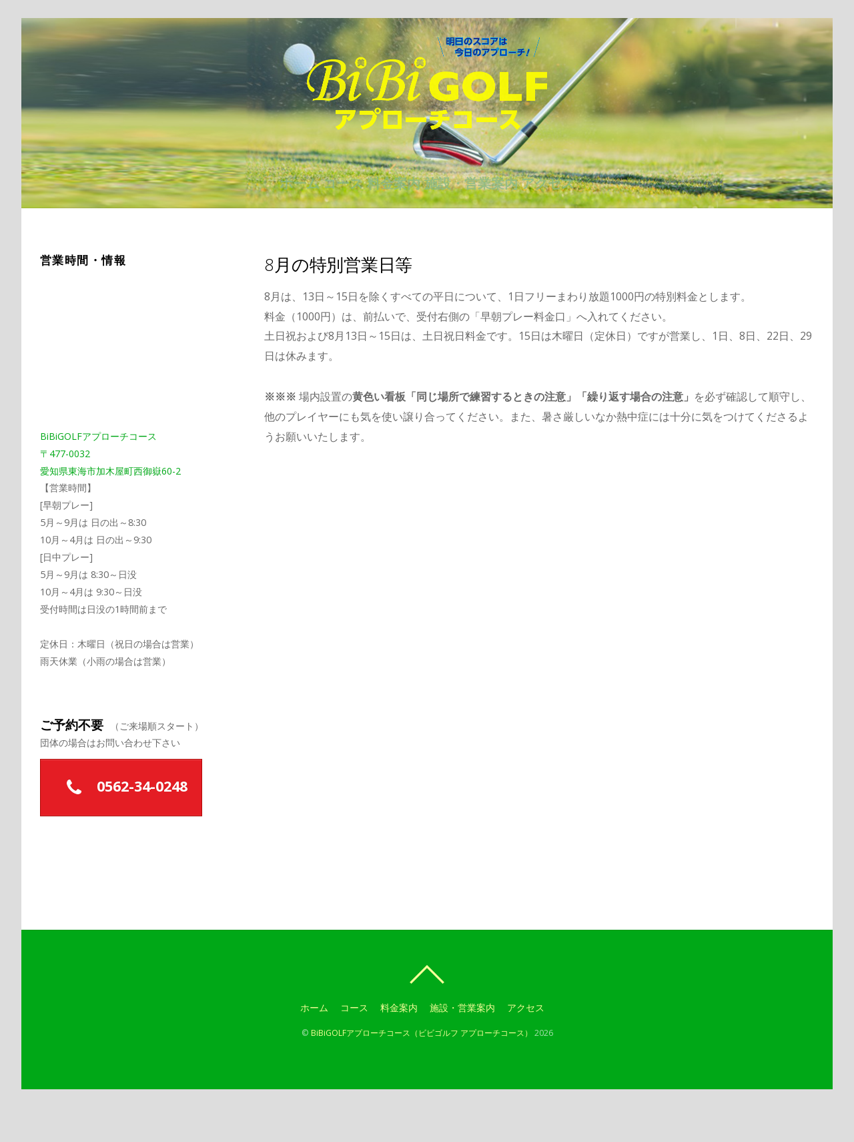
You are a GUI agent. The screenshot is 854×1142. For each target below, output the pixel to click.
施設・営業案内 (485, 214)
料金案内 (393, 214)
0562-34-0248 (121, 823)
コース (328, 214)
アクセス (577, 214)
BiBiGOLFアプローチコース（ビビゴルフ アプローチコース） (421, 1068)
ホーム (270, 214)
